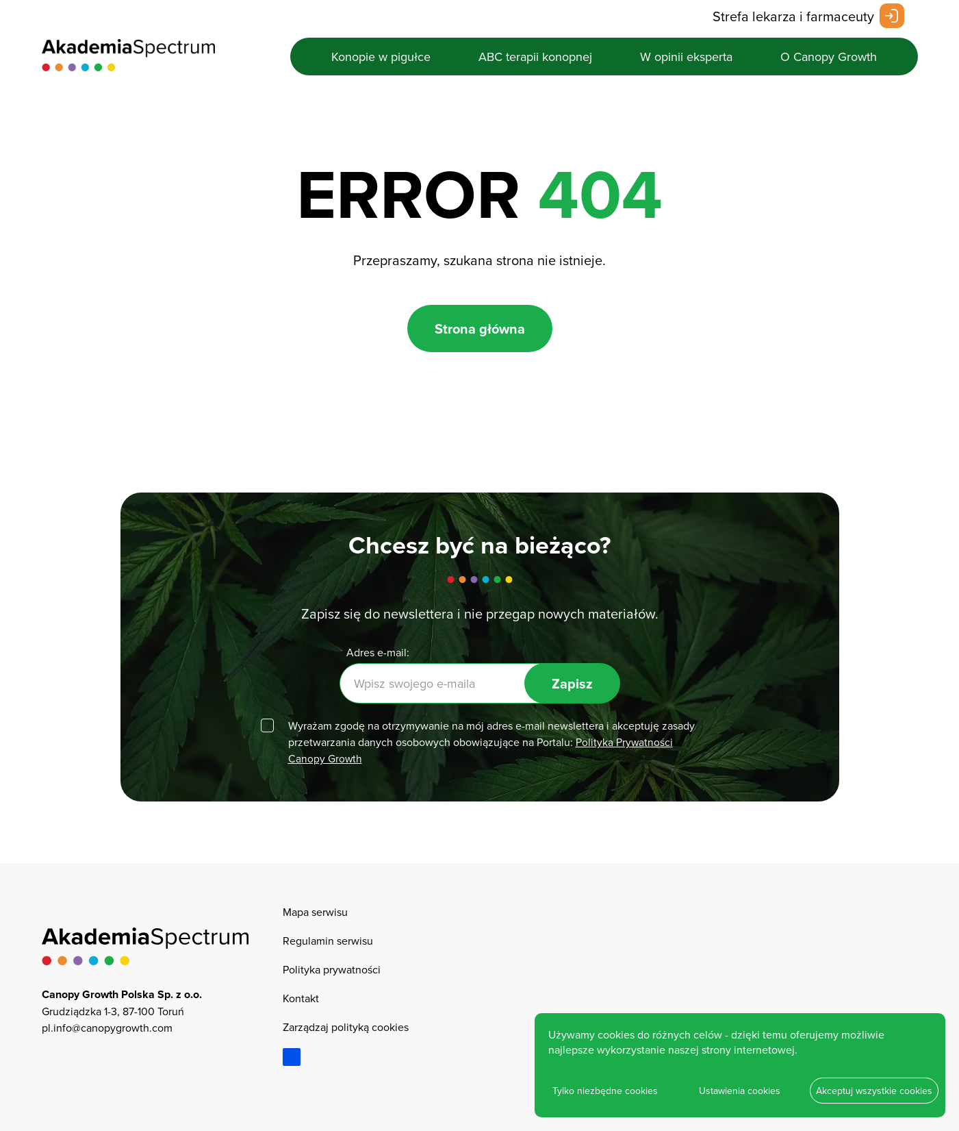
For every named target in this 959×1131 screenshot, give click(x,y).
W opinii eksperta (686, 56)
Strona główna (480, 328)
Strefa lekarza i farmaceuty (793, 16)
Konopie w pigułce (381, 56)
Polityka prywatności (332, 969)
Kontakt (301, 998)
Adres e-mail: (377, 652)
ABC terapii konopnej (535, 56)
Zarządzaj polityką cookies (346, 1026)
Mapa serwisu (315, 911)
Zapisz (572, 683)
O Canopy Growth (828, 56)
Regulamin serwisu (328, 940)
